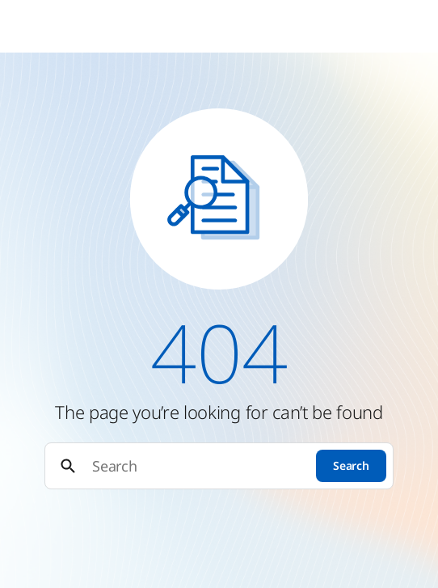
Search (351, 465)
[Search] (197, 466)
